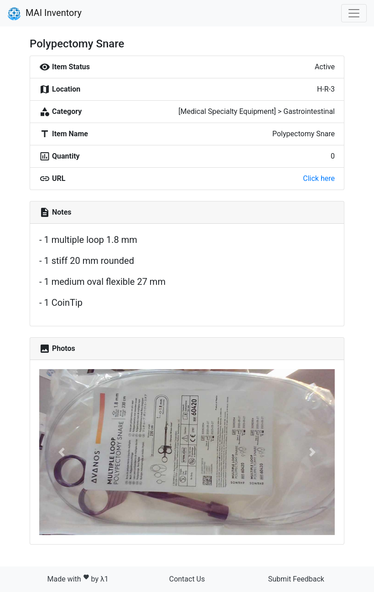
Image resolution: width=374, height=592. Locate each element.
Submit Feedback (296, 579)
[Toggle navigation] (354, 13)
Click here (319, 178)
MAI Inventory (44, 14)
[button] (61, 452)
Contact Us (187, 579)
